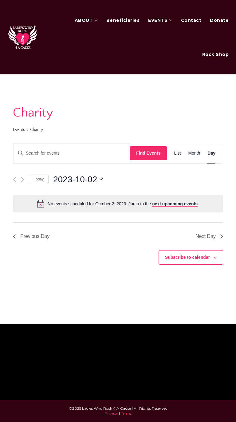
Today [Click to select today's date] (39, 179)
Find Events (148, 153)
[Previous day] (14, 180)
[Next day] (22, 180)
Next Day (209, 236)
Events (19, 129)
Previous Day (31, 236)
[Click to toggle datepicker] (78, 179)
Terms (126, 413)
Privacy (111, 413)
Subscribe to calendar (187, 257)
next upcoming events (175, 203)
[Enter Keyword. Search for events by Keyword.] (71, 153)
